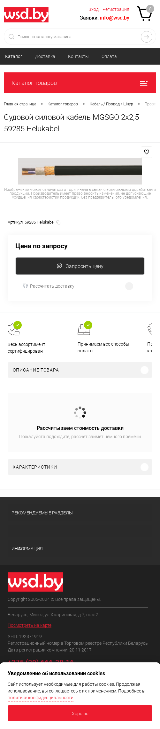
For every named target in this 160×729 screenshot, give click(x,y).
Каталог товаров (80, 82)
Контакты (78, 56)
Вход (93, 9)
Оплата (109, 56)
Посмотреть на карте (29, 625)
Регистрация (116, 9)
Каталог (13, 56)
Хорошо (80, 713)
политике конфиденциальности (40, 697)
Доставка (45, 56)
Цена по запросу (41, 246)
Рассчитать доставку (48, 286)
